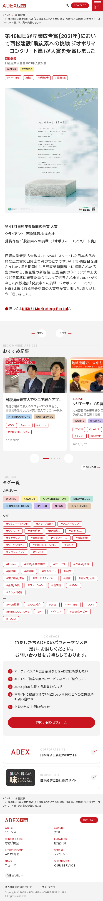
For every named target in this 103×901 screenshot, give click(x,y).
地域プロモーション (45, 545)
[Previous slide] (34, 458)
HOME (6, 15)
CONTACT (80, 5)
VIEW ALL (13, 875)
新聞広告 (44, 77)
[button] (51, 150)
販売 (68, 571)
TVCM (12, 618)
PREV (40, 333)
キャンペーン (60, 538)
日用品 (12, 564)
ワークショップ (16, 545)
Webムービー (80, 611)
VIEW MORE (89, 467)
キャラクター (15, 538)
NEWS (59, 506)
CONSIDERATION (54, 499)
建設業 (30, 571)
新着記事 (20, 15)
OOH (90, 604)
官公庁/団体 (88, 578)
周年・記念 (76, 531)
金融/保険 (14, 585)
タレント (39, 552)
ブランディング (16, 552)
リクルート (14, 531)
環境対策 (61, 77)
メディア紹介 (45, 524)
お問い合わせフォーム (51, 722)
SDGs (69, 545)
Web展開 (13, 604)
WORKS (11, 69)
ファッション (36, 585)
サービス (60, 564)
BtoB (53, 604)
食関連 (57, 585)
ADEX (74, 585)
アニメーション (71, 524)
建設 (29, 77)
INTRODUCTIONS (17, 506)
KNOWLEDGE (81, 499)
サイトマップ (48, 887)
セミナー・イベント (18, 524)
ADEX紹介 (35, 604)
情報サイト (49, 571)
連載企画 (38, 538)
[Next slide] (68, 458)
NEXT (63, 333)
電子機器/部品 (16, 578)
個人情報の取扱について (18, 887)
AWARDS (27, 69)
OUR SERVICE (79, 506)
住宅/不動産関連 (35, 564)
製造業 (12, 571)
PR (40, 611)
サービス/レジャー (45, 578)
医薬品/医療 (82, 564)
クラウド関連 (15, 592)
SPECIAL (42, 506)
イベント (57, 611)
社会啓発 (35, 531)
